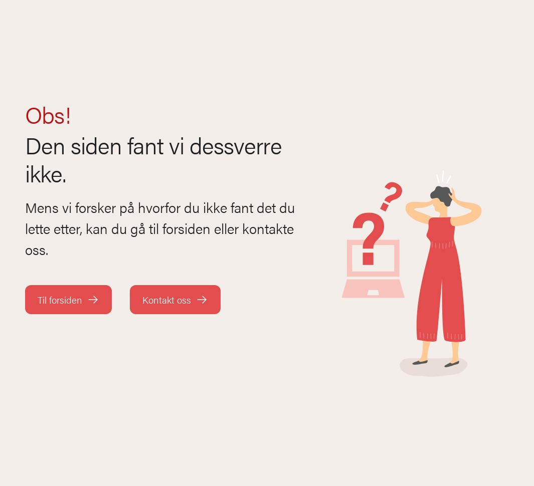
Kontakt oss (175, 300)
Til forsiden (68, 300)
